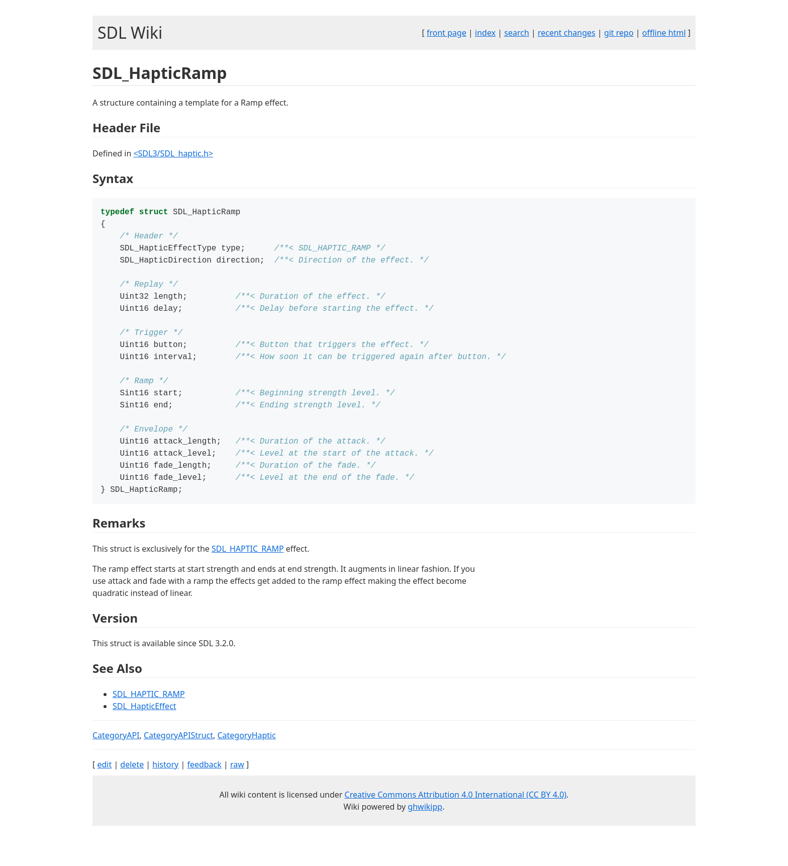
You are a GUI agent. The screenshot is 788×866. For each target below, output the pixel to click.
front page (446, 32)
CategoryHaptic (246, 759)
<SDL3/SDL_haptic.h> (173, 153)
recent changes (567, 32)
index (485, 32)
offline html (664, 32)
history (165, 788)
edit (104, 788)
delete (132, 788)
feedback (204, 788)
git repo (619, 32)
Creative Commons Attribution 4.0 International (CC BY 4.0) (456, 818)
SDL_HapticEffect (144, 730)
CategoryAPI (116, 759)
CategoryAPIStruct (178, 759)
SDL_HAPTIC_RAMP (248, 572)
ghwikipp (425, 830)
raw (237, 788)
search (516, 32)
